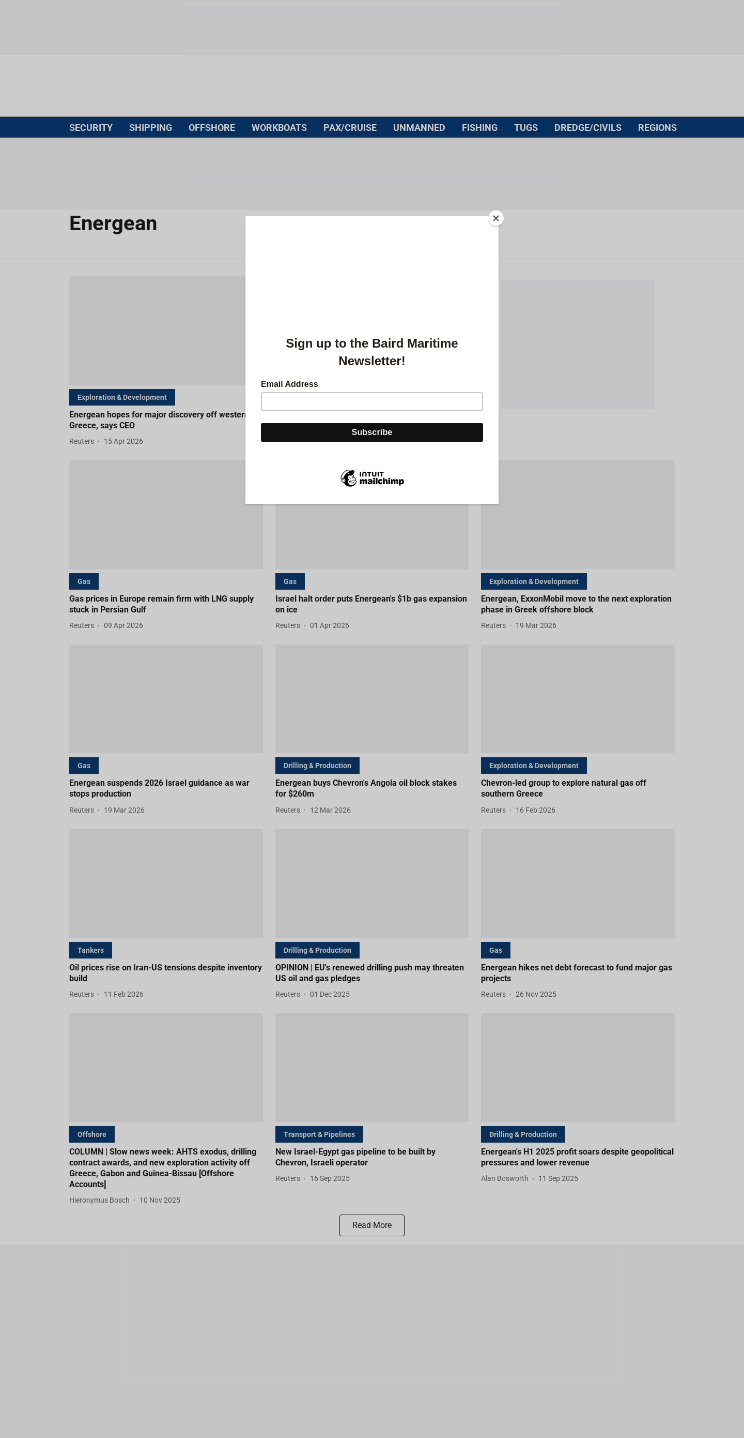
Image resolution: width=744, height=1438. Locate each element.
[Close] (496, 218)
